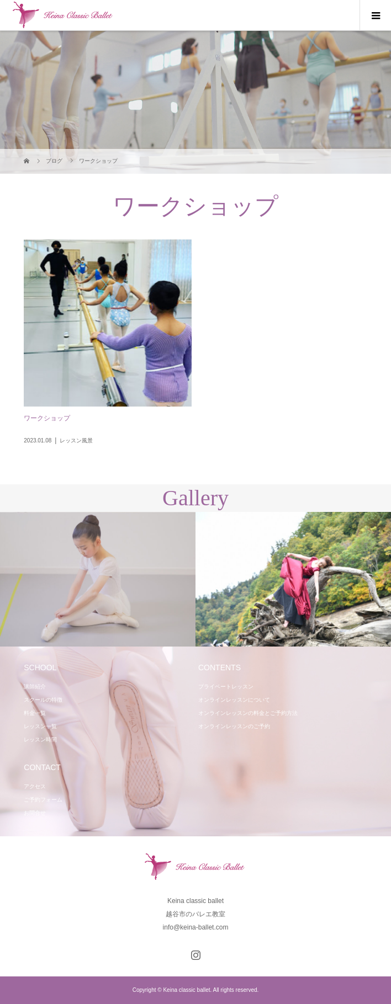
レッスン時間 (40, 739)
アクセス (35, 786)
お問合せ (35, 813)
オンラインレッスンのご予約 (234, 726)
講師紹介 (35, 686)
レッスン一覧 (40, 726)
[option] (98, 579)
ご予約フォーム (43, 800)
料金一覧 (35, 713)
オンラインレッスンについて (234, 700)
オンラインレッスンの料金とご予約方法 (248, 713)
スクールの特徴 (43, 700)
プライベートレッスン (225, 686)
